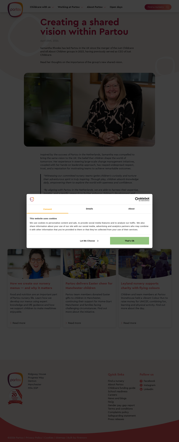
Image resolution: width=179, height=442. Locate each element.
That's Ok (129, 240)
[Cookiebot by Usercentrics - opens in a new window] (137, 199)
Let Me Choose (89, 240)
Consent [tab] (47, 209)
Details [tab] (89, 208)
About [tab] (131, 208)
